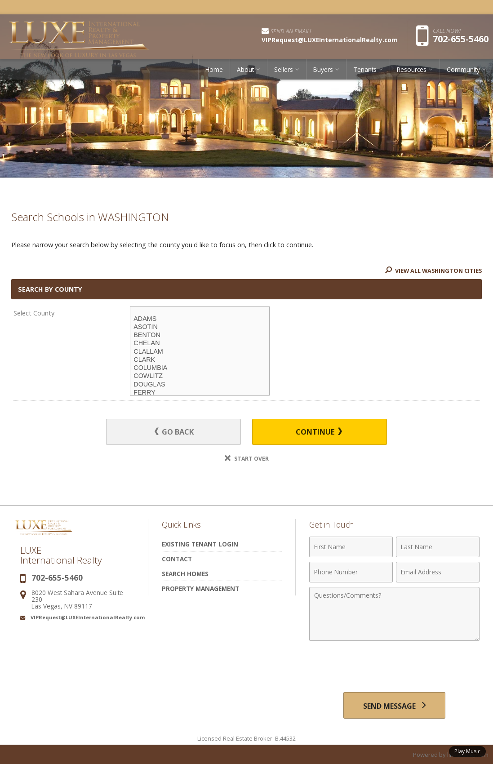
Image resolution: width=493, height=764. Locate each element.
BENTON (200, 335)
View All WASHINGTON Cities (432, 271)
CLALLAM (200, 352)
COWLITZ (200, 376)
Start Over (247, 459)
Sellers (283, 69)
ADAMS (200, 319)
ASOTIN (200, 327)
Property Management (200, 589)
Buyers (323, 69)
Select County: (34, 313)
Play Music (467, 751)
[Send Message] (394, 705)
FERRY (200, 393)
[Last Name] (438, 547)
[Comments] (394, 614)
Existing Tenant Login (200, 544)
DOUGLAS (200, 385)
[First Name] (351, 547)
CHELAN (200, 343)
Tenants (365, 69)
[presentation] (394, 667)
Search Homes (185, 574)
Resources (411, 69)
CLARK (200, 360)
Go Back (174, 432)
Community (463, 69)
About (245, 69)
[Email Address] (438, 572)
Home (214, 69)
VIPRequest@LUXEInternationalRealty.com (88, 617)
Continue (318, 432)
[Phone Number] (351, 572)
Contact (177, 559)
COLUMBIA (200, 368)
